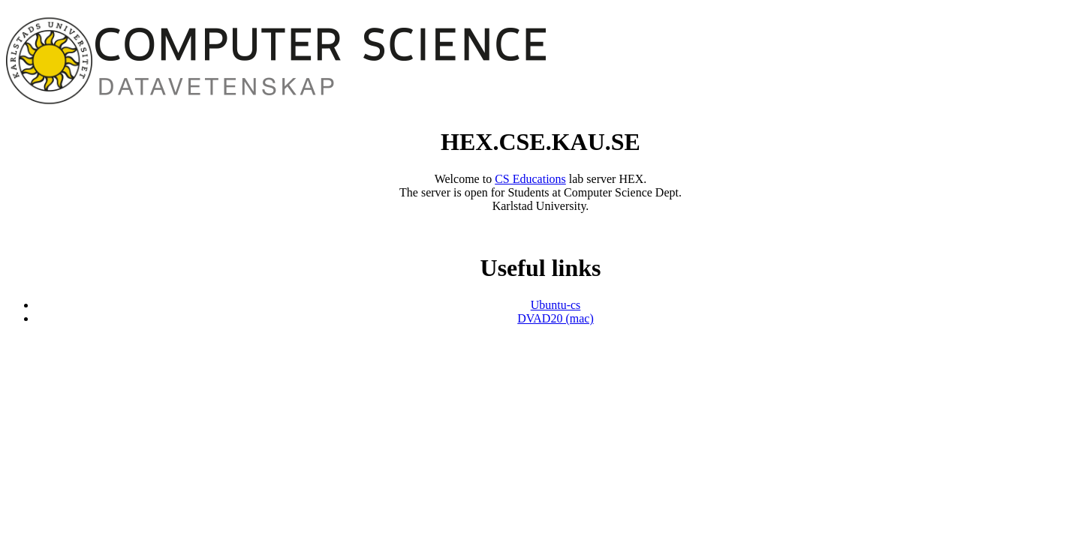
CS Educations (530, 178)
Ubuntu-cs (556, 304)
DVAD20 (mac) (555, 318)
